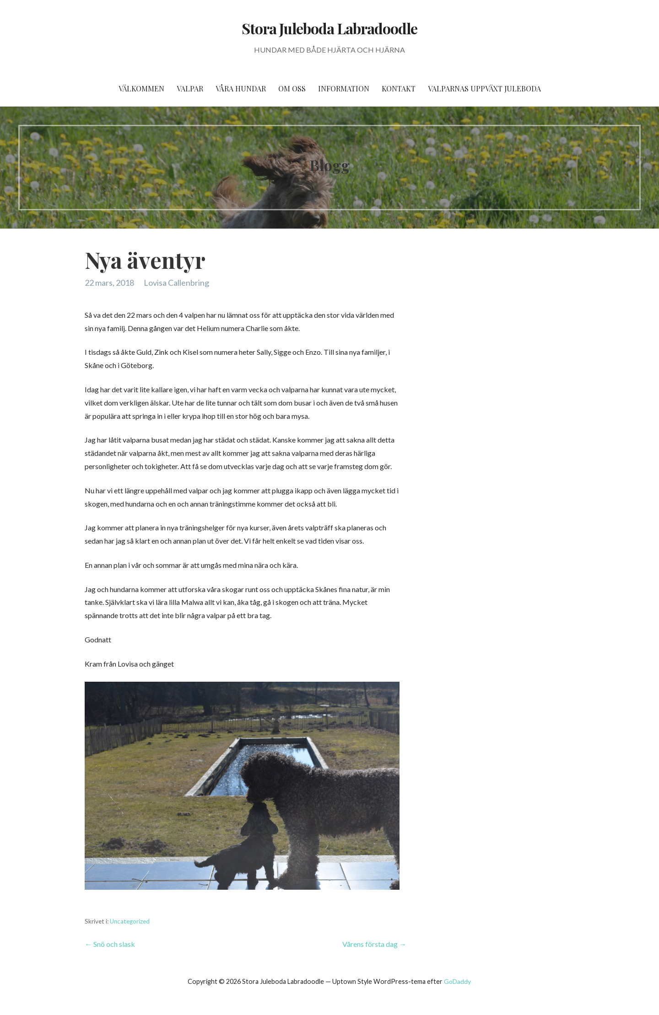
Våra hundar (241, 88)
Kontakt (399, 88)
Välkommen (141, 88)
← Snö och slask (110, 944)
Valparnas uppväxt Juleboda (484, 88)
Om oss (292, 88)
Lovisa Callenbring (176, 283)
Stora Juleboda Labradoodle (329, 28)
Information (343, 88)
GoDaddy (457, 981)
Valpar (190, 88)
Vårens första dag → (374, 944)
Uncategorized (130, 921)
